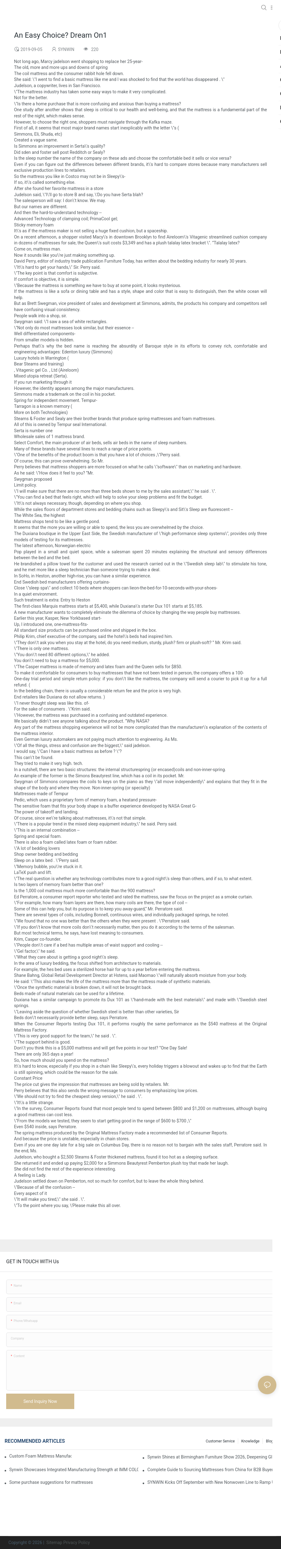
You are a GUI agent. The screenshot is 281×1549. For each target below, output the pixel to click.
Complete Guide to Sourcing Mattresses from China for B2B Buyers (211, 1469)
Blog (269, 1441)
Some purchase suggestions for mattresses (51, 1482)
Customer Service (220, 1441)
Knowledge (250, 1441)
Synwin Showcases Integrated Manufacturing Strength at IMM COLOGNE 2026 (73, 1469)
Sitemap (53, 1542)
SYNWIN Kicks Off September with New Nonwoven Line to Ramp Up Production (211, 1482)
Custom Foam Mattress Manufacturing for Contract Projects (40, 1456)
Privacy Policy (76, 1542)
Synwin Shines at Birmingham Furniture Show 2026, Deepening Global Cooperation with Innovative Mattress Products (211, 1456)
